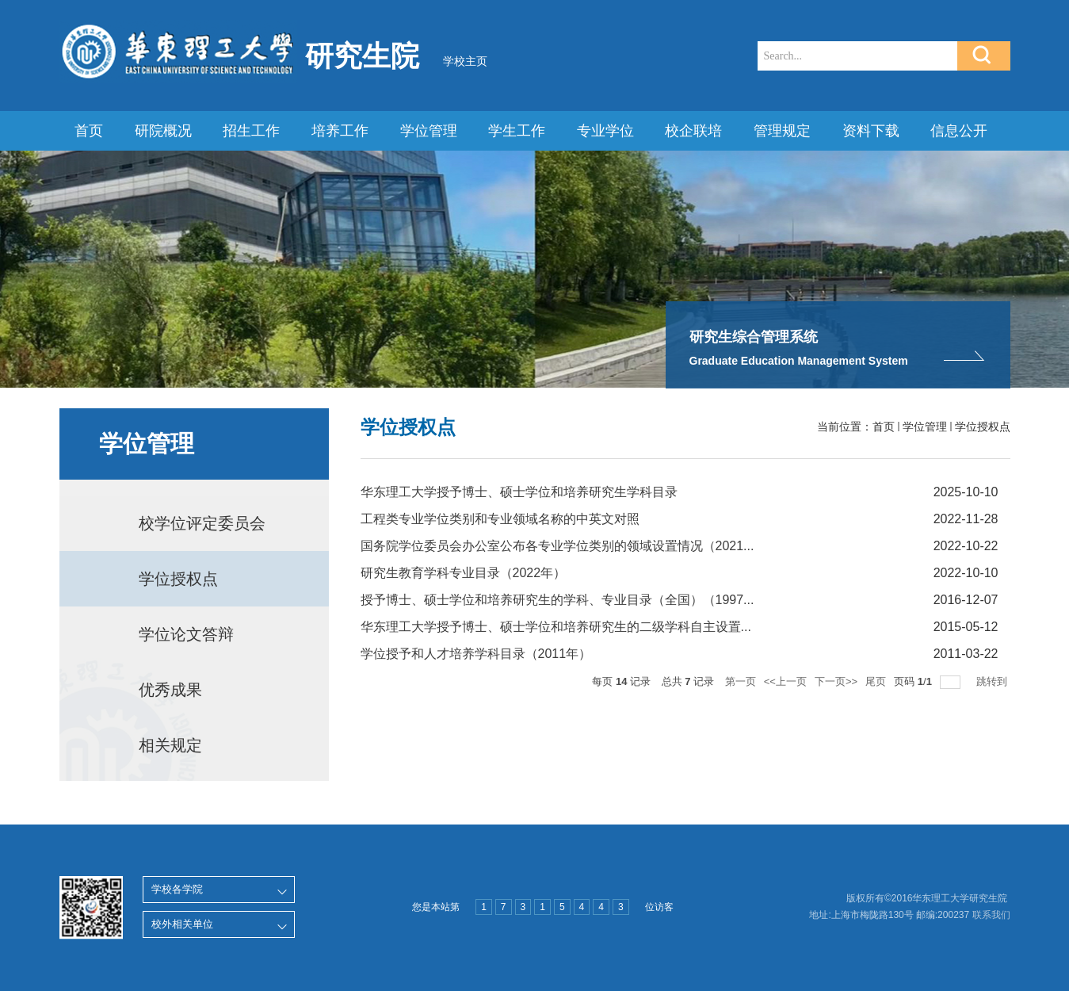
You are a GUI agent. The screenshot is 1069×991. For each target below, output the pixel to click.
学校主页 (465, 61)
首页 (88, 131)
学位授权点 (982, 426)
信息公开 (958, 131)
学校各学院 (177, 889)
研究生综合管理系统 (753, 337)
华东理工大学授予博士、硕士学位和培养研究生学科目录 (519, 492)
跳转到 (993, 681)
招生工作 (251, 131)
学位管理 (428, 131)
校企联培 (693, 131)
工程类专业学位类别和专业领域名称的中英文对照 (500, 519)
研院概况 (163, 131)
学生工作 (516, 131)
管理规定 (782, 131)
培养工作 (339, 131)
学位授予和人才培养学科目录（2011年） (476, 653)
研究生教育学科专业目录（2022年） (464, 573)
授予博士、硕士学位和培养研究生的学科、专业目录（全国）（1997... (557, 599)
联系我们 (991, 914)
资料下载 (870, 131)
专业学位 (605, 131)
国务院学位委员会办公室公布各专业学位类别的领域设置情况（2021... (557, 546)
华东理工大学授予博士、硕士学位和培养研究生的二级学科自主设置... (556, 626)
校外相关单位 (182, 924)
